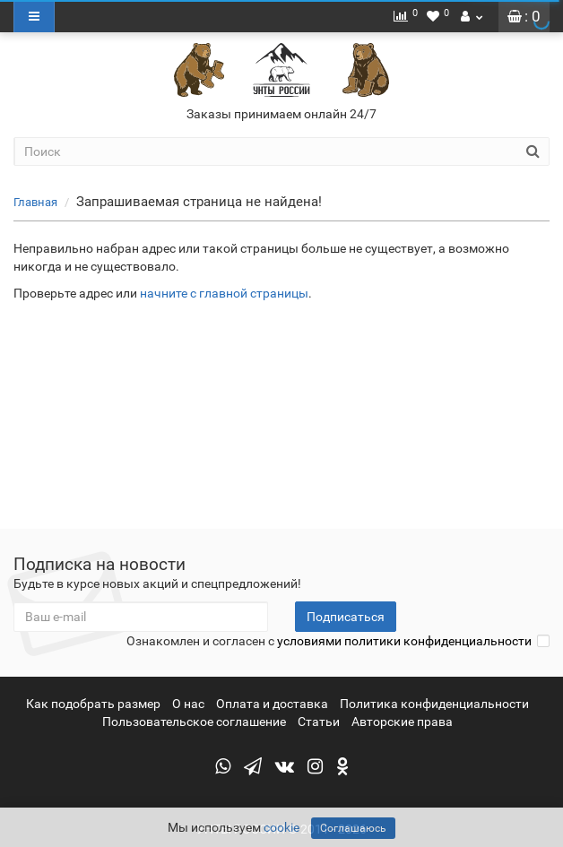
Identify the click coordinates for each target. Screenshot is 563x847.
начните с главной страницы (224, 293)
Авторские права (402, 721)
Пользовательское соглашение (194, 721)
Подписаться (346, 616)
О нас (188, 703)
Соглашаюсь (353, 828)
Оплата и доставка (272, 703)
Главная (35, 202)
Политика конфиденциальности (434, 703)
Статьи (319, 721)
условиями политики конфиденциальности (404, 641)
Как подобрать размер (93, 703)
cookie (281, 827)
